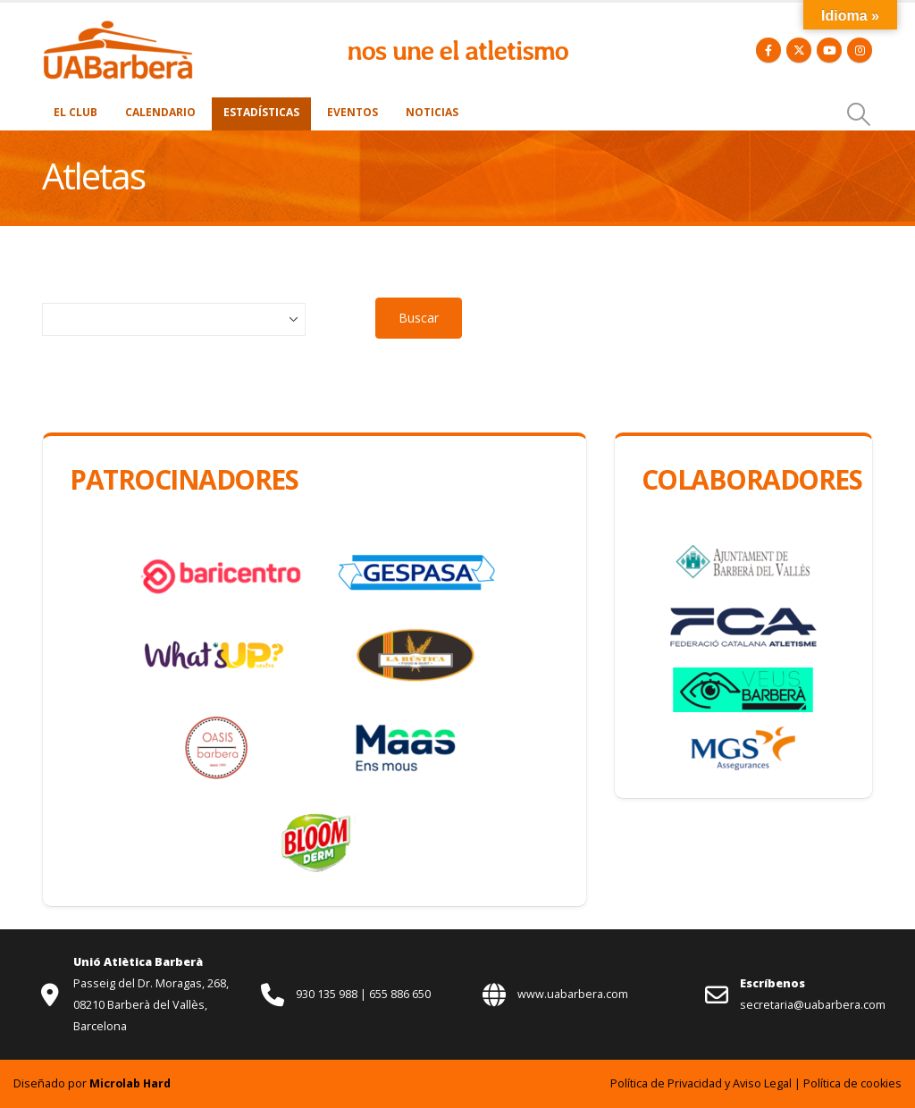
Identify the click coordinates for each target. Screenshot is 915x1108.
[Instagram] (859, 50)
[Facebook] (768, 50)
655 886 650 (400, 994)
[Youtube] (829, 50)
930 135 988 (328, 994)
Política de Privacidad (666, 1083)
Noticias (432, 112)
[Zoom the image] (118, 29)
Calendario (160, 112)
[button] (859, 114)
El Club (75, 112)
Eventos (352, 112)
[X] (798, 50)
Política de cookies (852, 1083)
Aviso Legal (762, 1083)
